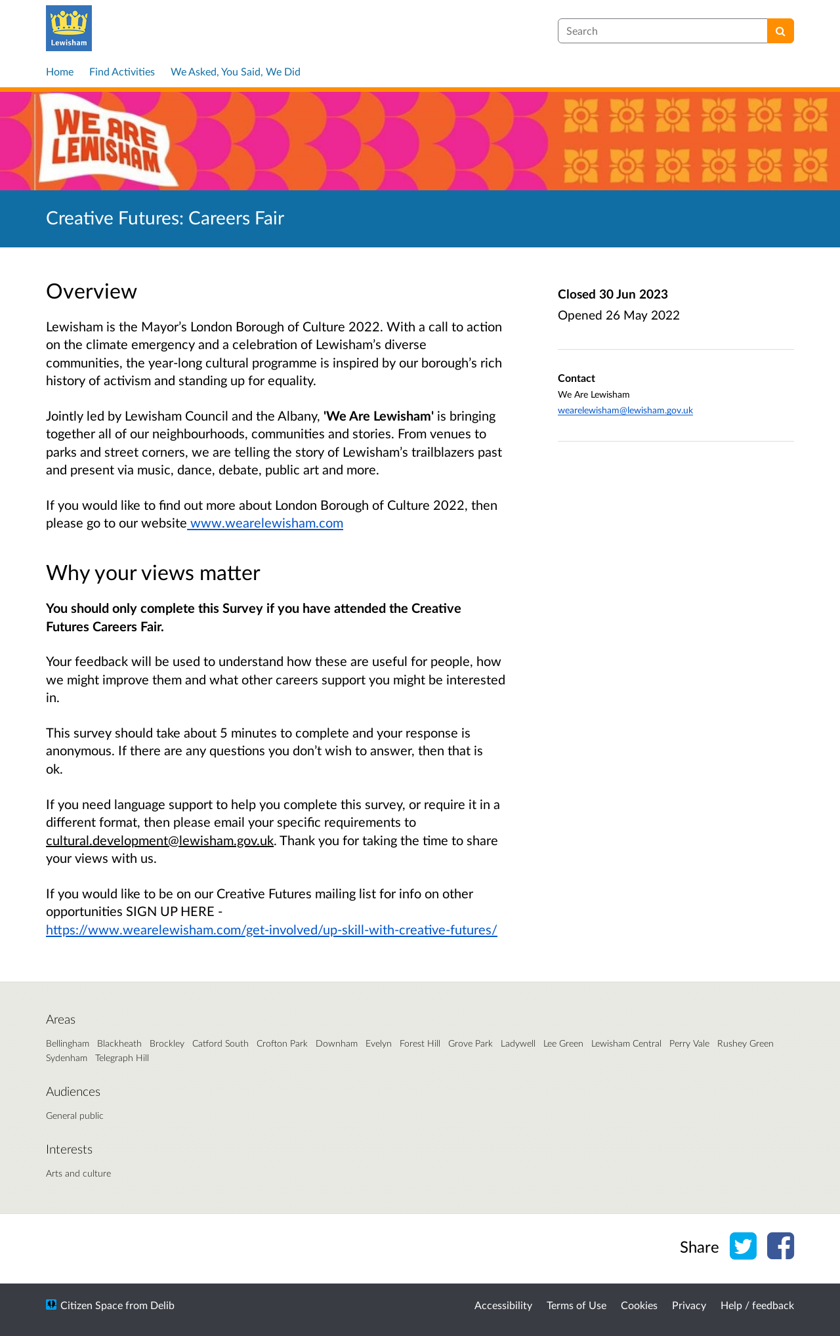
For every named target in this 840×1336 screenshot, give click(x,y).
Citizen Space (91, 1305)
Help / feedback (757, 1305)
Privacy (689, 1305)
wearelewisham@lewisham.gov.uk (625, 409)
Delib (162, 1305)
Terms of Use (576, 1305)
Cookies (639, 1305)
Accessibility (503, 1305)
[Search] (780, 30)
